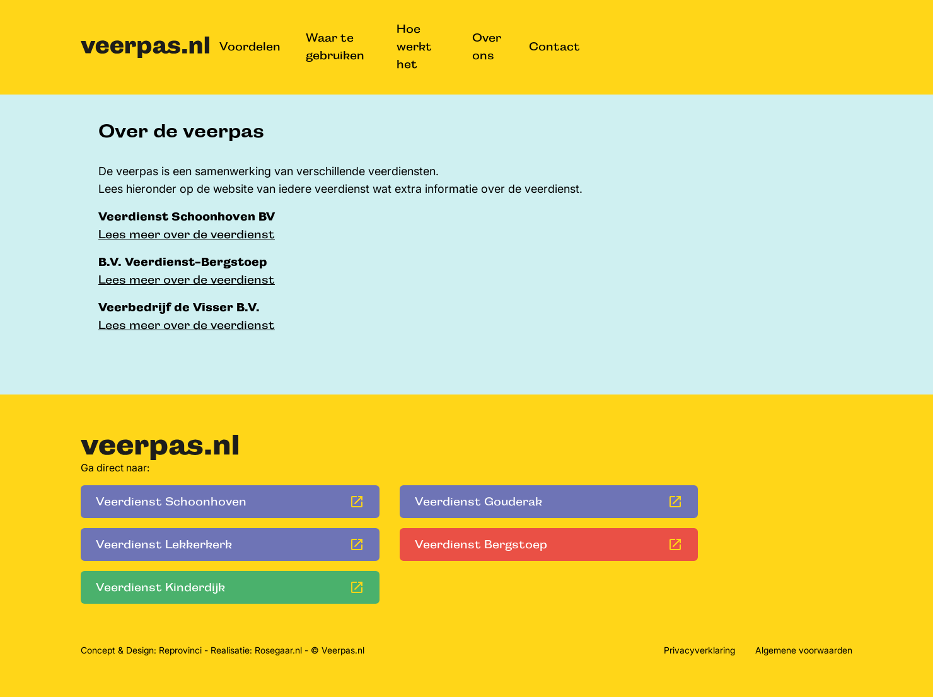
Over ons (486, 47)
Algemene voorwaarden (803, 650)
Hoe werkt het (414, 47)
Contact (554, 46)
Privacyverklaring (699, 650)
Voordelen (250, 46)
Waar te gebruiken (335, 47)
